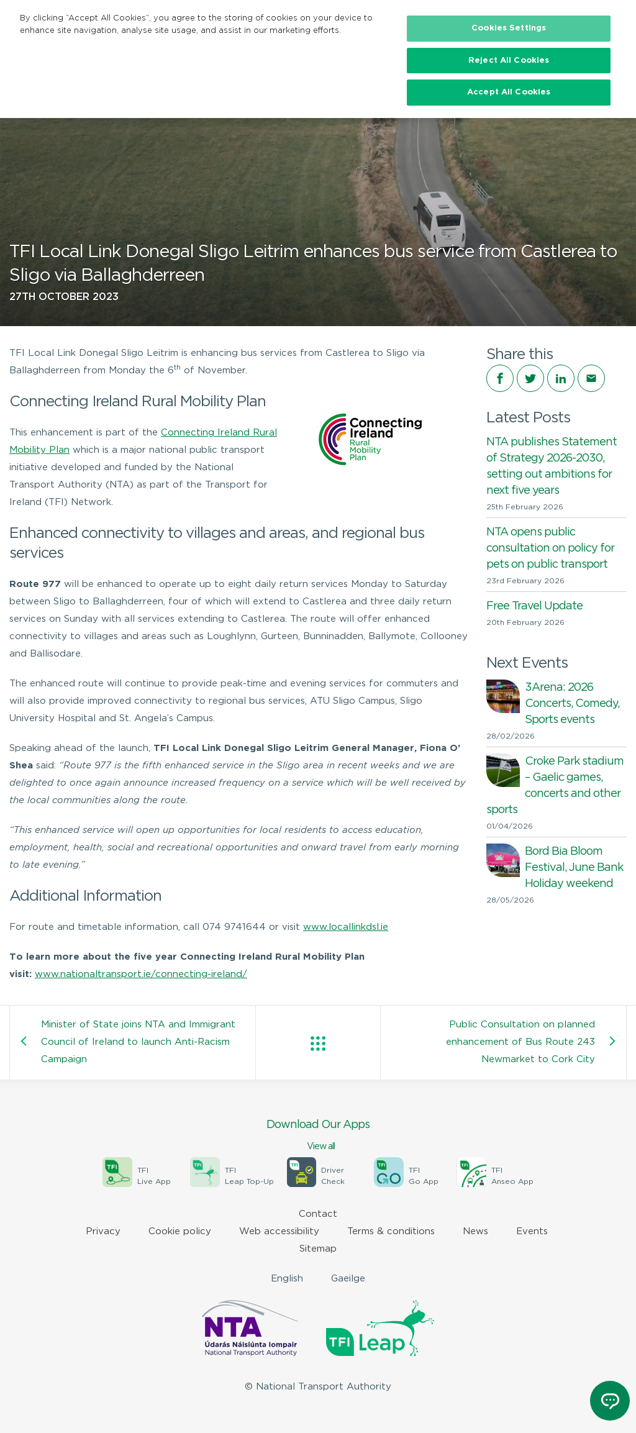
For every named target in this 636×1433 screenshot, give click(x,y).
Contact (318, 1214)
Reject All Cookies (508, 60)
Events (532, 1231)
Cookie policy (179, 1231)
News (475, 1231)
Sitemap (318, 1249)
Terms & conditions (391, 1231)
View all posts (318, 1043)
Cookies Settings (508, 28)
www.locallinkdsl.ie (345, 927)
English (287, 1279)
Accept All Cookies (508, 92)
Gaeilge (348, 1279)
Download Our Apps (318, 1136)
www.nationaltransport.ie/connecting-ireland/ (141, 974)
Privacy (103, 1231)
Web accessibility (279, 1231)
